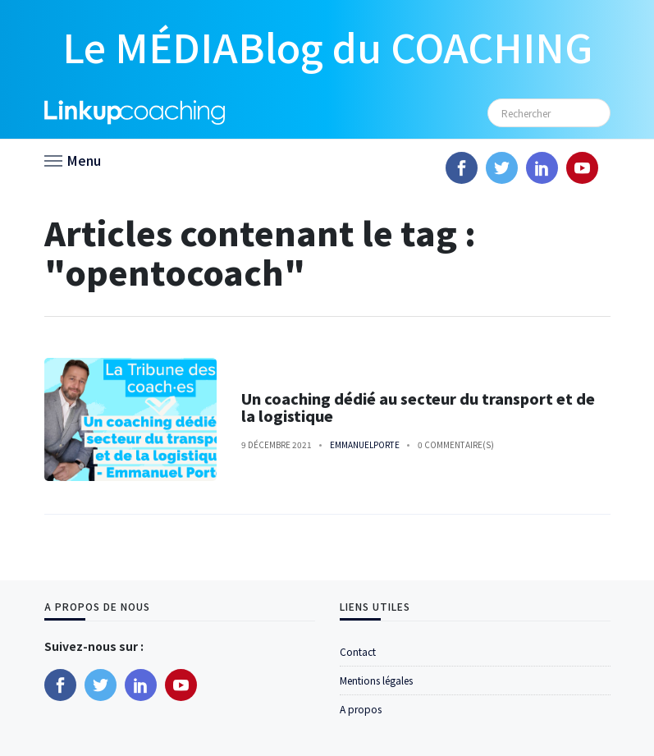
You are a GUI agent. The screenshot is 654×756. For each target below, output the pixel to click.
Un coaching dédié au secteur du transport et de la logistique (418, 407)
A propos (361, 709)
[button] (72, 159)
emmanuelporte (365, 444)
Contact (358, 651)
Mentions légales (376, 680)
